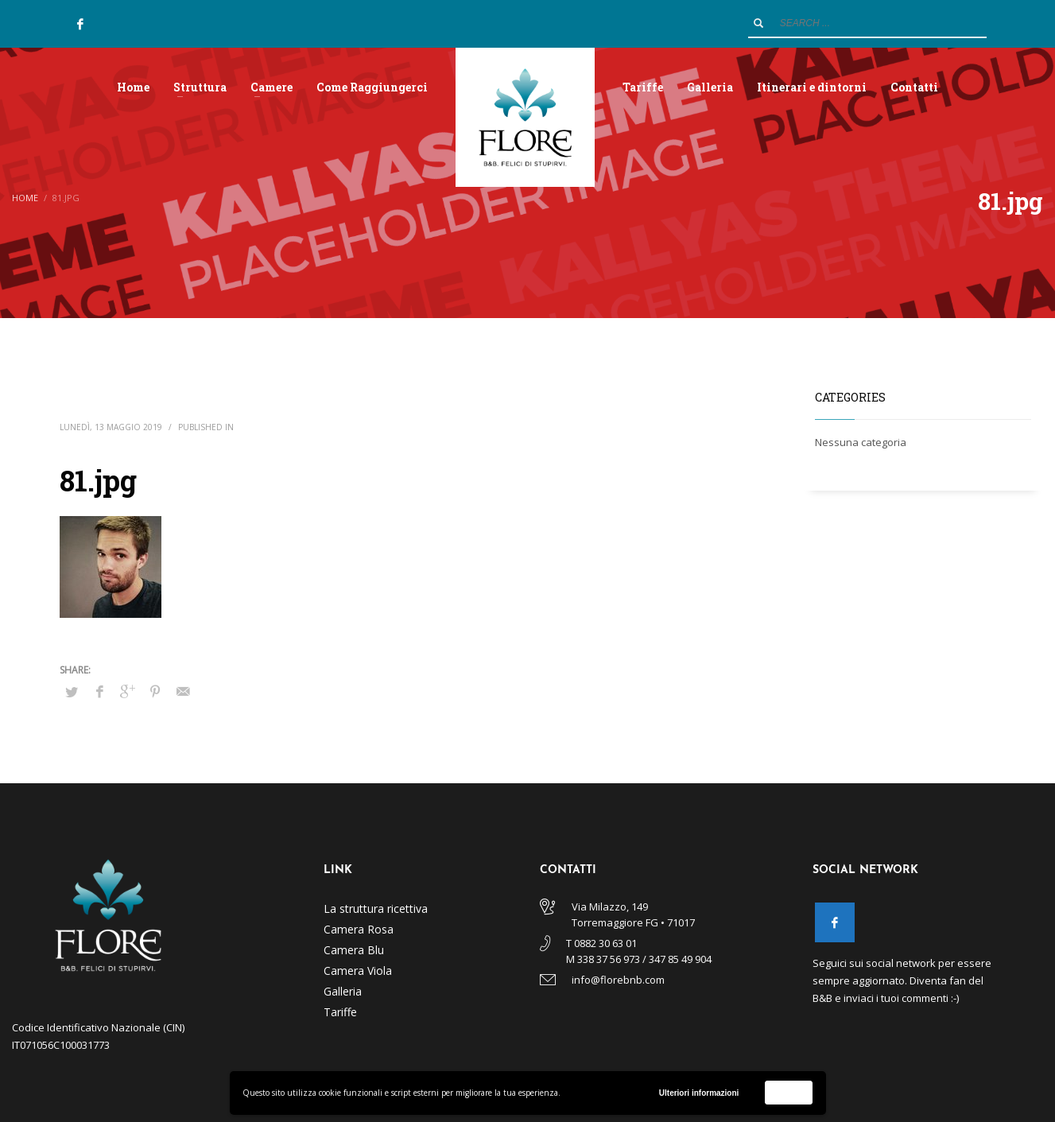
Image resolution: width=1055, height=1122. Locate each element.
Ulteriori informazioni (699, 1093)
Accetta (788, 1092)
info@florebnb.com (618, 980)
